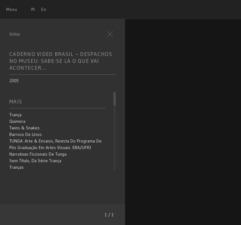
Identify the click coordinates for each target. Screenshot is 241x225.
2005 (14, 80)
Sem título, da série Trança (35, 160)
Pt (33, 9)
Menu (11, 9)
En (43, 9)
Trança (15, 115)
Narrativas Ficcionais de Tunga (38, 154)
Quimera (17, 121)
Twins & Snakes (24, 128)
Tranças (16, 167)
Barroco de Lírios (25, 134)
